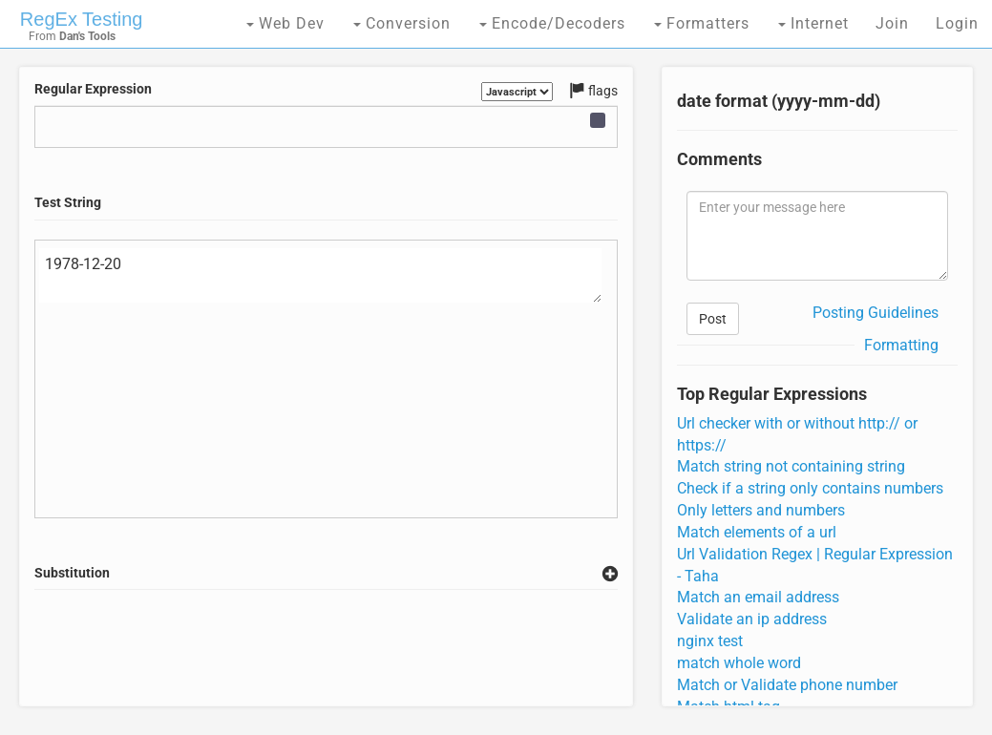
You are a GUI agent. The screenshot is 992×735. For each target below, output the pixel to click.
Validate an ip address (752, 619)
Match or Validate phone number (787, 685)
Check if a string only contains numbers (810, 488)
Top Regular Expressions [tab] (772, 394)
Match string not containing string (791, 466)
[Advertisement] (381, 648)
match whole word (739, 663)
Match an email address (758, 597)
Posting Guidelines (876, 313)
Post (713, 318)
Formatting (901, 345)
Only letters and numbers (761, 510)
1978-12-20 (320, 276)
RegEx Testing (81, 19)
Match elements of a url (756, 532)
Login (957, 23)
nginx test (710, 641)
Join (892, 23)
